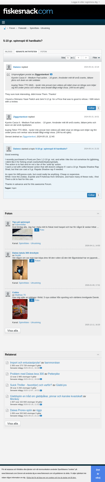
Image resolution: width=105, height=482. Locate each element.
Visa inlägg (51, 74)
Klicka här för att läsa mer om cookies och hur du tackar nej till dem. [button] (51, 478)
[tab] (8, 51)
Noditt (18, 255)
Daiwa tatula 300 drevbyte (25, 253)
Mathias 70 (20, 295)
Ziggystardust (20, 117)
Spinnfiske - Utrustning (40, 28)
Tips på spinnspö (21, 222)
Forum (12, 28)
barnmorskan (52, 362)
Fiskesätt (22, 28)
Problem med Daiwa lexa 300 (27, 373)
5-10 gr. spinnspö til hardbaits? (51, 148)
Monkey (14, 399)
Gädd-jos (61, 385)
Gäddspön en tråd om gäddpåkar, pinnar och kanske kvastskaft (46, 396)
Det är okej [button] (98, 473)
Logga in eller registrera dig (85, 2)
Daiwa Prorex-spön (21, 410)
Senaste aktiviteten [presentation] (26, 52)
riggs (39, 410)
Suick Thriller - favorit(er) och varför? (31, 385)
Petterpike (54, 373)
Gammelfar (20, 224)
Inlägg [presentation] (8, 52)
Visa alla (12, 330)
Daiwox (17, 67)
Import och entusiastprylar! (25, 362)
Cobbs (15, 292)
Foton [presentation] (44, 52)
